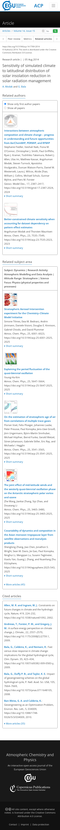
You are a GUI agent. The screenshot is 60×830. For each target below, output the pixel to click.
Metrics (28, 38)
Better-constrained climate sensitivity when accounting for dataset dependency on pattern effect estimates (29, 223)
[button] (43, 30)
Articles (6, 30)
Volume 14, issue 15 (24, 30)
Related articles (43, 38)
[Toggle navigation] (53, 6)
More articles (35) (15, 723)
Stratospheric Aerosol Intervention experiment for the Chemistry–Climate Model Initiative (26, 313)
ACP (38, 5)
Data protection (40, 824)
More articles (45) (15, 584)
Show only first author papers (22, 104)
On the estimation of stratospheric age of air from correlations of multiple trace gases (30, 419)
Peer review (14, 38)
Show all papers (14, 108)
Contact (13, 824)
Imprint (25, 824)
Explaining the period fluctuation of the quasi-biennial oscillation (27, 371)
